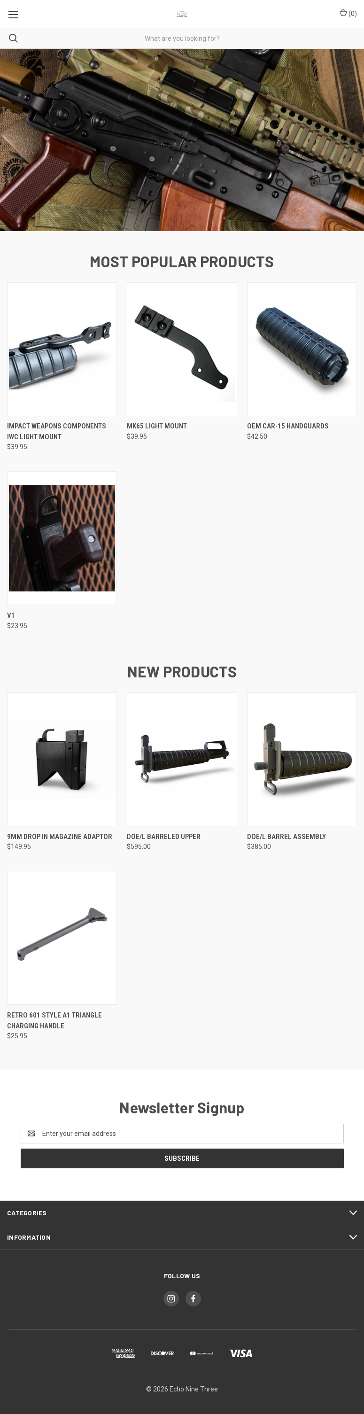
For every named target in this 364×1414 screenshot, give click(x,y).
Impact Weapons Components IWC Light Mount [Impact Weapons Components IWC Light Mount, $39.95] (56, 431)
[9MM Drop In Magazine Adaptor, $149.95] (62, 759)
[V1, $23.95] (62, 538)
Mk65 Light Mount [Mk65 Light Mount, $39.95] (157, 426)
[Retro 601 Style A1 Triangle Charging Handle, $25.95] (62, 938)
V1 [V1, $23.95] (11, 615)
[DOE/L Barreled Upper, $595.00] (182, 759)
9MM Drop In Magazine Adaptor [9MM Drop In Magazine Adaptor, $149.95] (59, 836)
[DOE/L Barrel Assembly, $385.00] (302, 759)
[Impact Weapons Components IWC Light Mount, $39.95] (62, 349)
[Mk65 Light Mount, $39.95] (182, 349)
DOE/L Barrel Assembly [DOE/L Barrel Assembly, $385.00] (286, 836)
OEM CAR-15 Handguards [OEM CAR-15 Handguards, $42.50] (288, 426)
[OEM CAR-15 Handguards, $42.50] (302, 349)
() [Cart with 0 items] (348, 13)
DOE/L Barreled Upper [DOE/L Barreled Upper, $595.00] (164, 836)
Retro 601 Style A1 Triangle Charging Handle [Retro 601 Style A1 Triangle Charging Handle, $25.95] (54, 1020)
